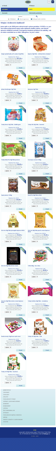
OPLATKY (5, 396)
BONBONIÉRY (6, 406)
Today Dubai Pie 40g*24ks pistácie (10, 159)
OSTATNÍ (5, 421)
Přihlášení (13, 19)
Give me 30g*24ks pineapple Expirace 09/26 (12, 230)
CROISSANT (6, 392)
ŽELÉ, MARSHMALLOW (9, 410)
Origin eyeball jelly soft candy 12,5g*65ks (12, 54)
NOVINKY (5, 9)
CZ (49, 2)
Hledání (20, 16)
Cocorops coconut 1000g (34, 159)
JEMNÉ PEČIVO (7, 390)
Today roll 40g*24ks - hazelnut (9, 371)
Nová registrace (24, 19)
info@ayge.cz (46, 434)
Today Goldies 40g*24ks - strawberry (38, 301)
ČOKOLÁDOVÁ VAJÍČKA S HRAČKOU (12, 415)
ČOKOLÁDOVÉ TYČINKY (9, 399)
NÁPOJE (5, 417)
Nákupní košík (37, 19)
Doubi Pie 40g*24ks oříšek (35, 195)
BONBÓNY (6, 403)
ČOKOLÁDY (6, 394)
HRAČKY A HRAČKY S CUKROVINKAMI (13, 419)
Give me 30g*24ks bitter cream (9, 265)
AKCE (30, 9)
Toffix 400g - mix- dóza (34, 265)
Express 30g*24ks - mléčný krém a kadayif (39, 54)
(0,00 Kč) (43, 19)
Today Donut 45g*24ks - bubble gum (11, 124)
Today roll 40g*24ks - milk (35, 336)
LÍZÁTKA (5, 408)
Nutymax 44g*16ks (33, 89)
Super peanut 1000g (6, 195)
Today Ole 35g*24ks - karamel (36, 124)
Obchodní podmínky (35, 13)
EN (52, 2)
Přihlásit (32, 5)
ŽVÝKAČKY (6, 412)
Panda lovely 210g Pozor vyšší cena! (11, 336)
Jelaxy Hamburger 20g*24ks (8, 89)
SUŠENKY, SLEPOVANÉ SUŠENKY (11, 401)
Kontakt (4, 13)
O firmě (4, 5)
